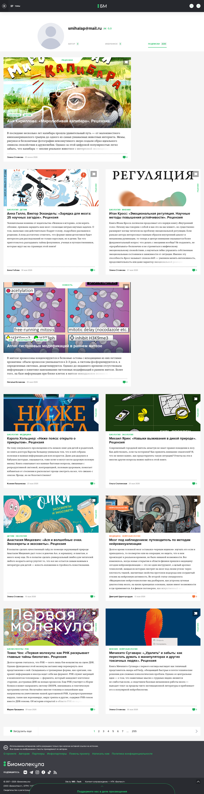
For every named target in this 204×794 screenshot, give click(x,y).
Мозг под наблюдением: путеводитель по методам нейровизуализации (149, 542)
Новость (67, 285)
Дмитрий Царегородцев (121, 596)
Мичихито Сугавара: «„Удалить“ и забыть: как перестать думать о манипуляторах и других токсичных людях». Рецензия (145, 657)
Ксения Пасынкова (16, 483)
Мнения (126, 209)
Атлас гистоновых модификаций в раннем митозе (54, 346)
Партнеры (38, 753)
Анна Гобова (13, 270)
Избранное (113, 43)
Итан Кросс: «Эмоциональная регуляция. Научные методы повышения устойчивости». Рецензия (149, 216)
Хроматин (41, 340)
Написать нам (100, 753)
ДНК (10, 340)
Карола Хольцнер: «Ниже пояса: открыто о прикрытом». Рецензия (41, 440)
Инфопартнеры (57, 753)
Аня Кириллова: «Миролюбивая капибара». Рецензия (58, 121)
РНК (27, 649)
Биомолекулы (15, 649)
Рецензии (67, 60)
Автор (73, 43)
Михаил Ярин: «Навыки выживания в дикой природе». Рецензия (152, 440)
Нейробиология (131, 536)
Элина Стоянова (15, 157)
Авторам (24, 753)
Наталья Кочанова (16, 382)
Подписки (157, 43)
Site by (73, 781)
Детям (27, 115)
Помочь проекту (79, 753)
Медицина (25, 434)
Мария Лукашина (15, 709)
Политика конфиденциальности (132, 753)
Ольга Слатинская (118, 483)
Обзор (198, 514)
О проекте (10, 753)
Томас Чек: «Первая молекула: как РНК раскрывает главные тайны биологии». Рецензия (48, 655)
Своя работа (24, 340)
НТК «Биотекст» (118, 782)
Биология (14, 115)
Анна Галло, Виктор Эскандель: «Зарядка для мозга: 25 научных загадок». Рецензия (49, 216)
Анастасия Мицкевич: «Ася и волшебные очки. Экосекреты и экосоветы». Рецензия (44, 542)
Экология (127, 434)
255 (134, 731)
